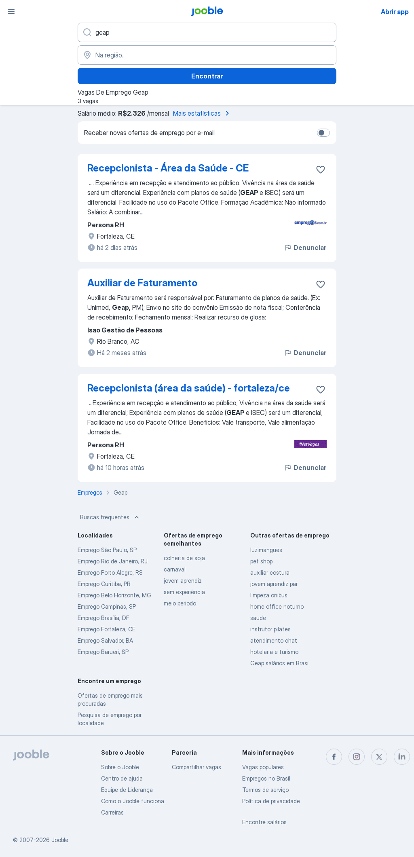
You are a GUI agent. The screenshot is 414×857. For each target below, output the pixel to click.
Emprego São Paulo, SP (107, 549)
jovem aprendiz (183, 580)
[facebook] (334, 757)
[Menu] (11, 11)
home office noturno (277, 606)
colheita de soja (184, 557)
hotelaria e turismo (274, 651)
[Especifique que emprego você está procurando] (207, 32)
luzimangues (266, 549)
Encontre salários (264, 822)
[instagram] (357, 757)
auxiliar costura (269, 572)
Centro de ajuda (122, 778)
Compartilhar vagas (196, 767)
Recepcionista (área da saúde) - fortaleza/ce (188, 388)
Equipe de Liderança (127, 789)
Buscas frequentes (110, 517)
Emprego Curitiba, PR (104, 583)
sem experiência (184, 591)
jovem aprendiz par (274, 583)
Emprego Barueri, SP (103, 651)
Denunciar (305, 247)
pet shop (261, 561)
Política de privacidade (271, 801)
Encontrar (207, 76)
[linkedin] (402, 757)
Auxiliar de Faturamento (142, 283)
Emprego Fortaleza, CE (106, 629)
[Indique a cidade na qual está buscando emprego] (207, 55)
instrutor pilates (270, 629)
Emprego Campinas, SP (107, 606)
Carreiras (112, 812)
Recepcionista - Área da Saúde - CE (168, 168)
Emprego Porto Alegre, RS (110, 572)
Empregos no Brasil (266, 778)
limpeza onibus (268, 595)
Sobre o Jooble (120, 767)
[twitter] (379, 757)
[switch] (323, 133)
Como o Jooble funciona (132, 801)
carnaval (175, 569)
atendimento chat (273, 640)
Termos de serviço (265, 789)
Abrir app (395, 12)
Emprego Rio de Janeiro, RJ (113, 561)
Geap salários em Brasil (280, 663)
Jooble (59, 839)
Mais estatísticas (202, 113)
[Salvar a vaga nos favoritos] (320, 169)
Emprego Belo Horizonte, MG (114, 595)
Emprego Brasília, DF (103, 617)
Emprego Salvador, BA (105, 640)
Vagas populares (263, 767)
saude (258, 617)
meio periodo (180, 603)
